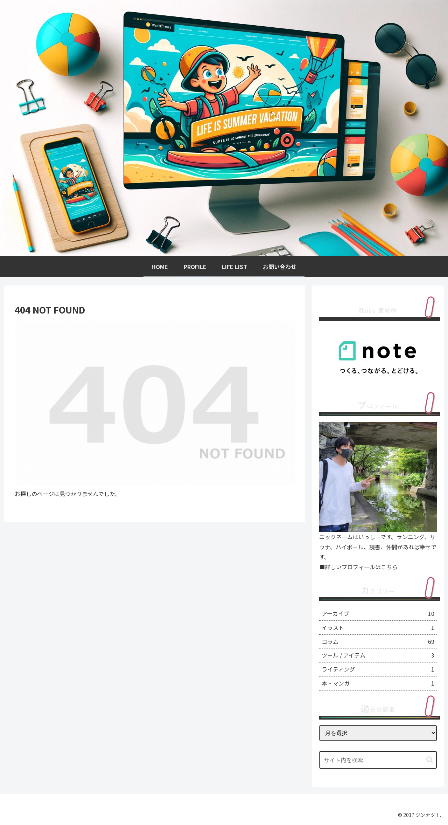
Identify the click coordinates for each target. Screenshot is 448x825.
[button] (430, 760)
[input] (378, 760)
